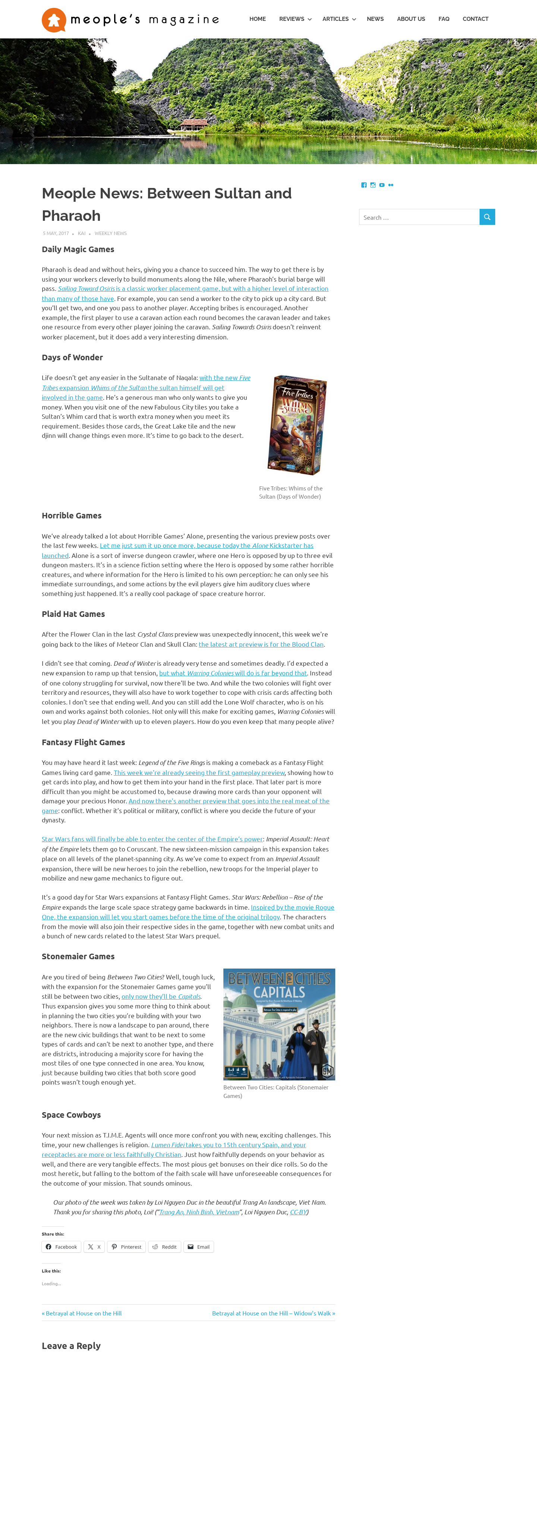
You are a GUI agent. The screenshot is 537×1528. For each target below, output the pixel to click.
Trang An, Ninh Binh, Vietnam (199, 1212)
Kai (82, 233)
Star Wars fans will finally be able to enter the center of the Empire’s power (152, 839)
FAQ (444, 19)
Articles (340, 19)
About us (411, 19)
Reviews (295, 19)
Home (257, 19)
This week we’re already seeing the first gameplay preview (199, 772)
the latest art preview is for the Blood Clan (261, 644)
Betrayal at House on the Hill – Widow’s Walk (271, 1313)
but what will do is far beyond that (233, 673)
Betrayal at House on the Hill (83, 1313)
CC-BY (298, 1212)
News (375, 19)
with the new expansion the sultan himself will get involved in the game (146, 387)
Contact (476, 19)
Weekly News (111, 233)
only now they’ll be (161, 996)
